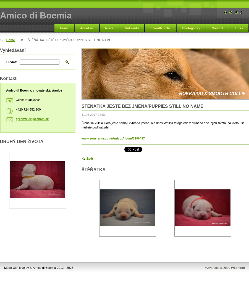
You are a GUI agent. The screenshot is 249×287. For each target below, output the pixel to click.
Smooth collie (160, 28)
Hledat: (11, 62)
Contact (217, 28)
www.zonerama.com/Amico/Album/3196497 (113, 138)
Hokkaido (132, 28)
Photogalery (191, 28)
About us (86, 28)
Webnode (238, 267)
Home (64, 28)
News (109, 28)
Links (239, 28)
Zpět (90, 158)
